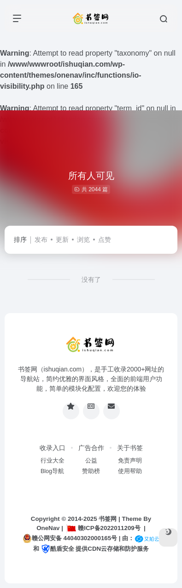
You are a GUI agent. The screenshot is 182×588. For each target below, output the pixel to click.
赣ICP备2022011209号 (103, 528)
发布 (41, 239)
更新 (62, 239)
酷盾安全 (57, 548)
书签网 (108, 518)
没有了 (91, 279)
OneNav (47, 528)
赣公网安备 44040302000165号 (70, 538)
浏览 (83, 239)
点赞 (104, 239)
